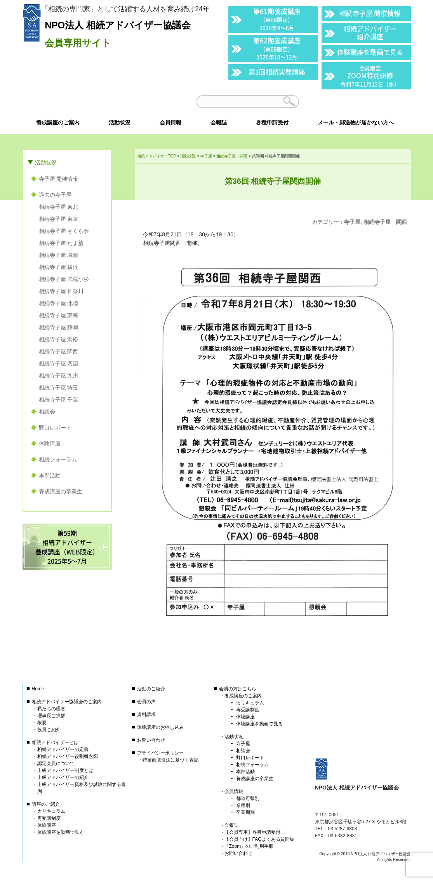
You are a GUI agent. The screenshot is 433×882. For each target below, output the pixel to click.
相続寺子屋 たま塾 (61, 243)
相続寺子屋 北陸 (58, 303)
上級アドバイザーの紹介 (63, 777)
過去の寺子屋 (55, 195)
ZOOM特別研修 (370, 76)
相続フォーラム (58, 459)
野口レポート (55, 427)
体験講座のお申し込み (160, 727)
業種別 (243, 805)
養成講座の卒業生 (60, 491)
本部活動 (50, 475)
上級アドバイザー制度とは (65, 770)
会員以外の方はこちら (357, 101)
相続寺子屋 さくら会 (64, 231)
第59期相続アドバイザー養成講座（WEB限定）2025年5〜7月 (67, 547)
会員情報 (233, 791)
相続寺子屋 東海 (58, 315)
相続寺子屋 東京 (58, 219)
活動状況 (46, 162)
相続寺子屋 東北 (58, 207)
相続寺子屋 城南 (58, 255)
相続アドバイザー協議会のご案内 (67, 701)
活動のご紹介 (151, 689)
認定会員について (56, 763)
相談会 (47, 412)
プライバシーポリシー (160, 753)
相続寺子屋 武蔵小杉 (64, 279)
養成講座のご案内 (243, 696)
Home (38, 689)
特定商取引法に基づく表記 (170, 760)
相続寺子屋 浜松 (58, 339)
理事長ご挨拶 (51, 715)
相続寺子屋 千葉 (58, 399)
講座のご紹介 (46, 804)
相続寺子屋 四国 (58, 363)
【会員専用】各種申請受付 (252, 832)
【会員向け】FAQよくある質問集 (259, 839)
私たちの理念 (51, 708)
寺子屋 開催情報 (58, 179)
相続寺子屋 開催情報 (369, 13)
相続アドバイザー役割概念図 (67, 756)
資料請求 (146, 714)
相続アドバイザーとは (55, 742)
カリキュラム (51, 811)
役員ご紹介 (49, 729)
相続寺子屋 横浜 (58, 267)
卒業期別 (245, 812)
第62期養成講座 (277, 48)
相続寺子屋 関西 (385, 222)
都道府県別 (247, 798)
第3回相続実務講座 (277, 72)
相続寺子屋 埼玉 (58, 387)
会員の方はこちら (237, 689)
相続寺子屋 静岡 (58, 327)
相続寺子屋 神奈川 (61, 291)
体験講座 (50, 443)
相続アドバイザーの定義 (63, 749)
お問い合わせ (151, 740)
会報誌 (231, 825)
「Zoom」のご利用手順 (249, 846)
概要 (42, 722)
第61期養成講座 (277, 18)
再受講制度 (49, 818)
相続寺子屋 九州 (58, 375)
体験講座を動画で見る (370, 52)
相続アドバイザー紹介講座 (370, 32)
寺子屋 (352, 222)
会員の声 (146, 701)
